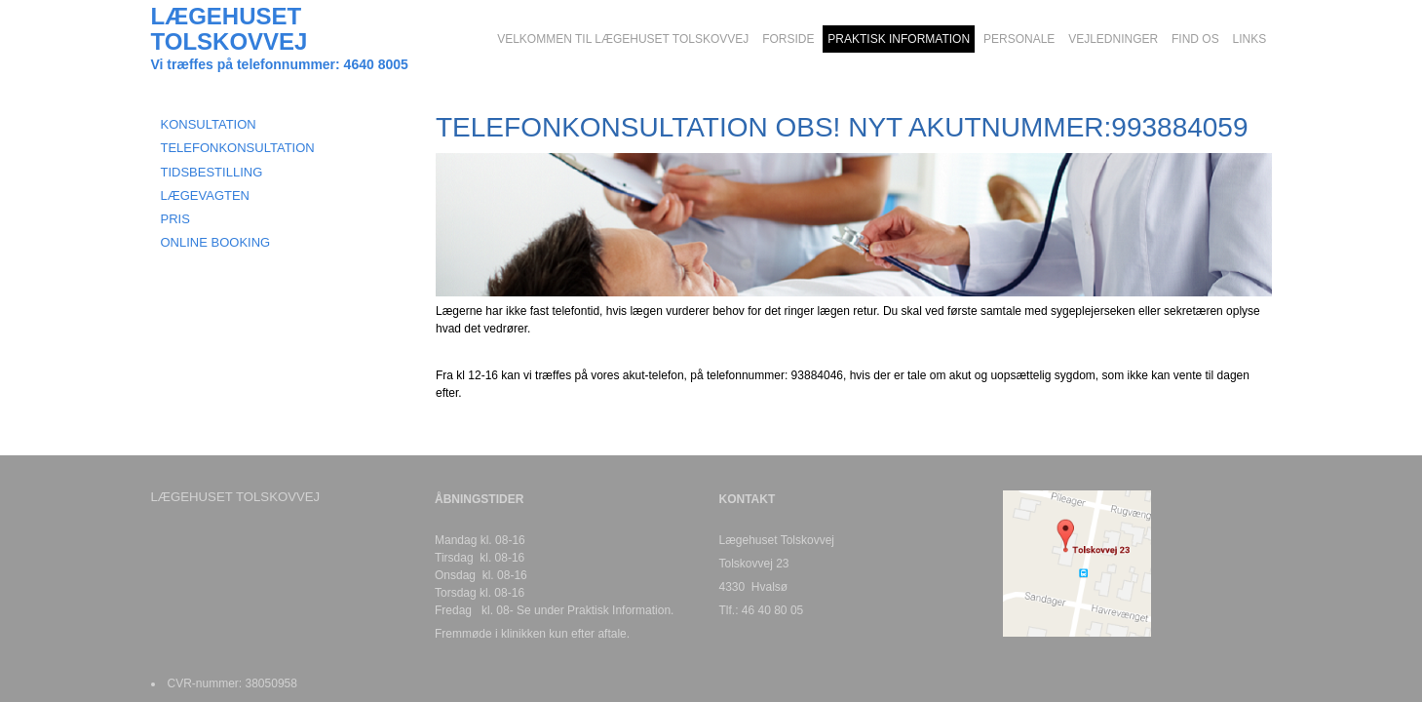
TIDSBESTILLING (212, 172)
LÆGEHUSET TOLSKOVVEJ (229, 29)
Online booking (216, 242)
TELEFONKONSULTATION (238, 147)
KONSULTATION (208, 124)
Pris (175, 219)
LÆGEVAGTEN (205, 195)
